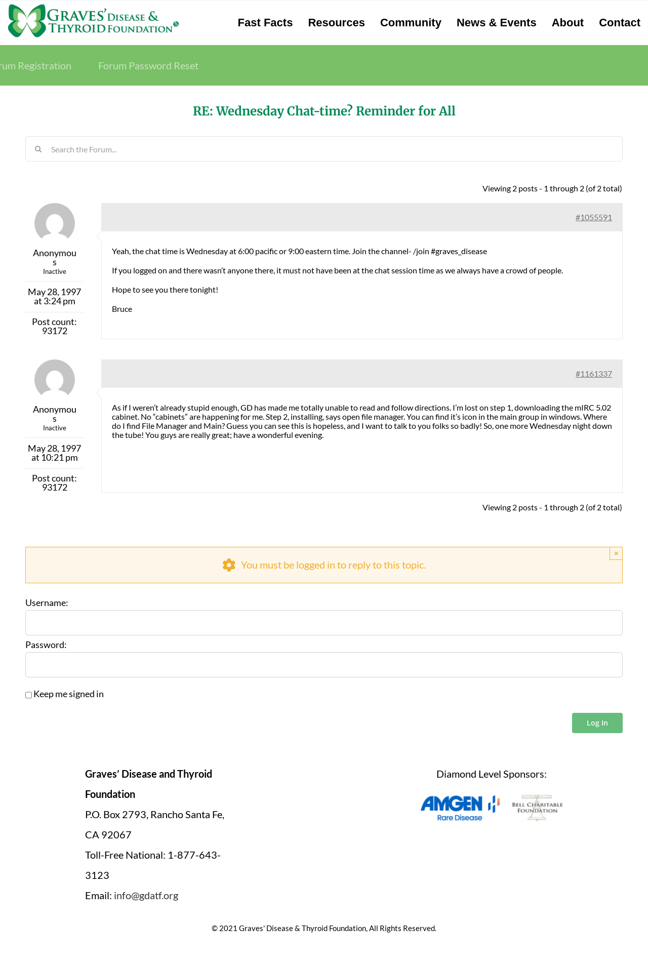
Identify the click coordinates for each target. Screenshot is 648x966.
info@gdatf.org (146, 895)
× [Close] (616, 553)
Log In (597, 723)
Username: (46, 603)
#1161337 (594, 373)
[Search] (38, 149)
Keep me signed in (68, 694)
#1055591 (594, 217)
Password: (46, 645)
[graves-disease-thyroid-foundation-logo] (93, 8)
